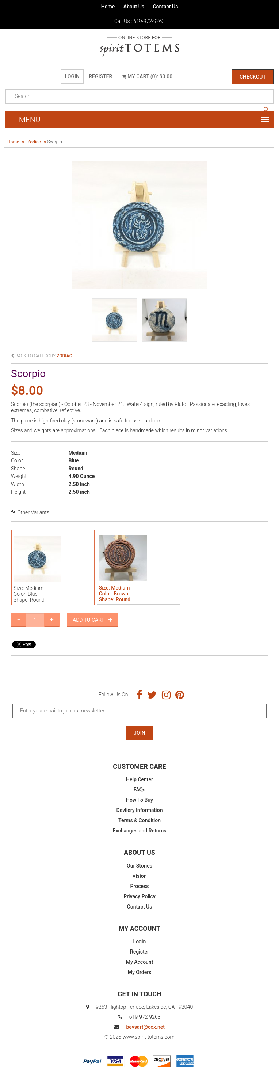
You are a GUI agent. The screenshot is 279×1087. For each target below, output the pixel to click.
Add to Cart (92, 620)
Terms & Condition (139, 820)
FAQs (140, 790)
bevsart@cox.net (145, 1027)
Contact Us (165, 7)
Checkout (253, 77)
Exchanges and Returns (140, 831)
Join (139, 733)
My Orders (140, 972)
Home (108, 7)
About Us (133, 7)
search (266, 109)
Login (72, 76)
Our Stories (139, 866)
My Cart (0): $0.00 (147, 76)
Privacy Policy (139, 896)
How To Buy (139, 800)
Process (139, 886)
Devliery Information (139, 810)
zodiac (34, 141)
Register (100, 76)
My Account (139, 962)
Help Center (139, 779)
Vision (139, 876)
